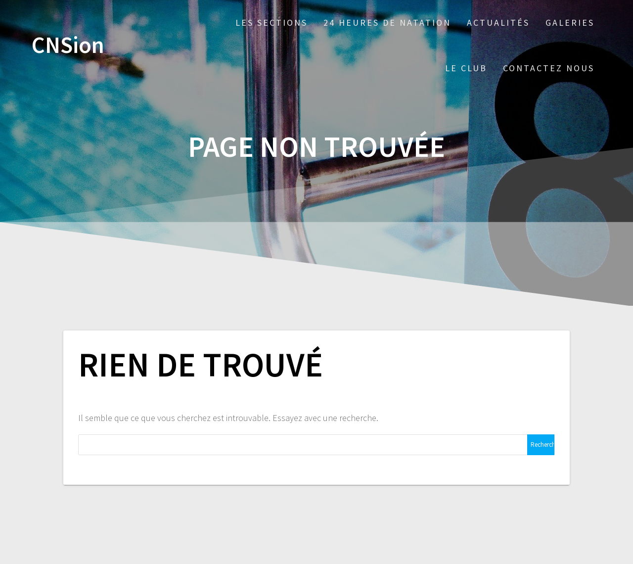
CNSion (68, 45)
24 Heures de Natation (387, 22)
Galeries (569, 22)
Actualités (498, 22)
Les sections (271, 22)
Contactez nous (548, 68)
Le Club (466, 68)
